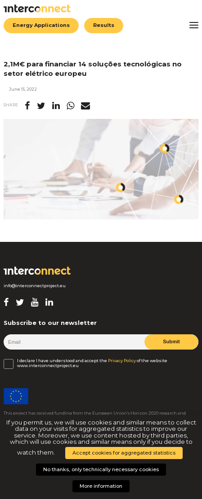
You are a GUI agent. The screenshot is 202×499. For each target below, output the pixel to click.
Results (103, 25)
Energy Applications (41, 25)
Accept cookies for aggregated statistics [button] (123, 453)
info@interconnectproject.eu (35, 286)
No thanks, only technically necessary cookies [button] (101, 469)
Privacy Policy (122, 361)
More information (101, 486)
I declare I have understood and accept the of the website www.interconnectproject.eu (92, 363)
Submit (171, 341)
